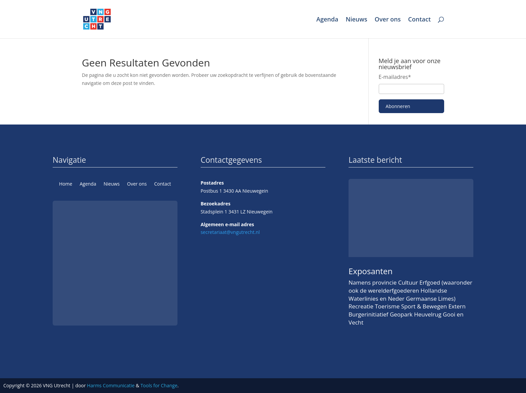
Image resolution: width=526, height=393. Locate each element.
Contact (419, 20)
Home (65, 184)
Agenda (327, 20)
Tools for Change (159, 385)
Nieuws (356, 20)
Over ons (388, 20)
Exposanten (370, 271)
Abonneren (398, 106)
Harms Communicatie (111, 385)
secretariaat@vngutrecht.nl (230, 232)
